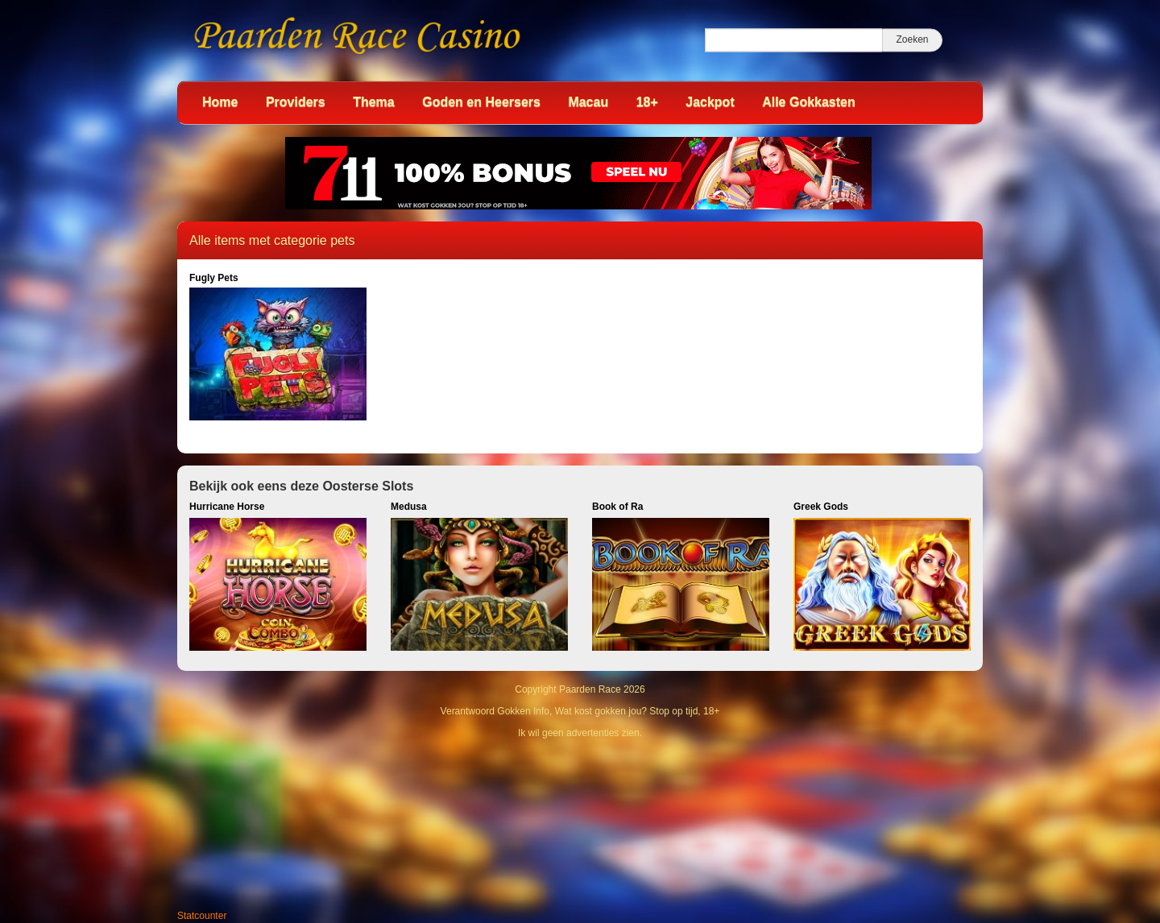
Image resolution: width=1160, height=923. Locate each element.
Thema (374, 102)
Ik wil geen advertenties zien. (580, 733)
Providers (295, 102)
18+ (647, 102)
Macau (588, 102)
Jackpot (710, 102)
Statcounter (201, 915)
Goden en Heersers (481, 102)
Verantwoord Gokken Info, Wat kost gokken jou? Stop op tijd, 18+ (580, 711)
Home (220, 102)
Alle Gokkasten (809, 102)
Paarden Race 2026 (602, 689)
